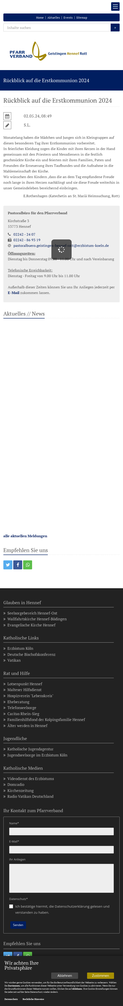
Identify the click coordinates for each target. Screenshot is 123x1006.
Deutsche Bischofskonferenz (29, 655)
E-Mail (13, 292)
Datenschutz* (18, 899)
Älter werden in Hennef (25, 726)
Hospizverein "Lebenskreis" (28, 696)
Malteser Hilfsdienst (22, 690)
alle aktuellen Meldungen (25, 535)
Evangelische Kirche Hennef (29, 625)
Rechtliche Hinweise (33, 1003)
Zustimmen (100, 979)
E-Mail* (14, 841)
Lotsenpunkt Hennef (22, 684)
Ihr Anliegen (17, 859)
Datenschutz (11, 1003)
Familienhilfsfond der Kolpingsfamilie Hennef (44, 720)
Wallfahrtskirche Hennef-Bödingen (35, 619)
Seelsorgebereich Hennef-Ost (30, 613)
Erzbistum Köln (18, 649)
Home (40, 17)
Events (68, 17)
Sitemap (81, 17)
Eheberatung (16, 702)
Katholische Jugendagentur (28, 749)
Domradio (13, 785)
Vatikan (12, 660)
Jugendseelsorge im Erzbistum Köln (35, 755)
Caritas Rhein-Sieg (21, 714)
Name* (14, 823)
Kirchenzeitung (18, 791)
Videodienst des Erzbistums (28, 779)
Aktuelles (53, 17)
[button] (7, 564)
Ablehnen (64, 979)
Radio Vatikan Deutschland (28, 797)
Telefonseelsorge (19, 708)
